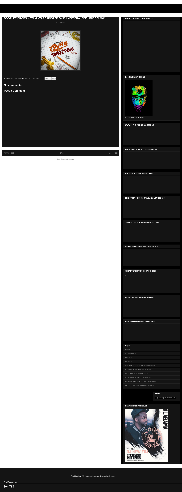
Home (61, 153)
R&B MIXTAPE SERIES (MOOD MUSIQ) (140, 381)
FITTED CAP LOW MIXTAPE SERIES (139, 385)
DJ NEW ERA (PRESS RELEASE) (138, 377)
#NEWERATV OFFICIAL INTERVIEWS (140, 365)
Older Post (112, 153)
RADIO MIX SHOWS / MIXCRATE (138, 369)
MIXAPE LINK (61, 22)
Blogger (111, 476)
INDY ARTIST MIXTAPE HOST (137, 373)
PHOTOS (128, 357)
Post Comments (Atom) (65, 159)
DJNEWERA (16, 9)
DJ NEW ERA (130, 353)
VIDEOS (128, 361)
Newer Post (9, 153)
